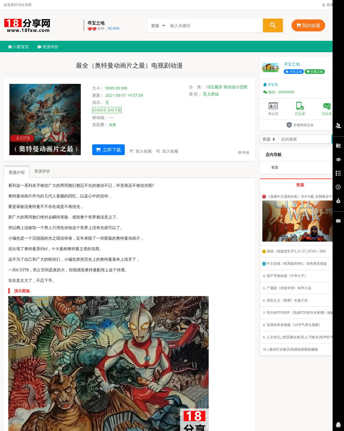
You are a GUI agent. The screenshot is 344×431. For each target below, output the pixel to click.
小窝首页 (18, 46)
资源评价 (48, 46)
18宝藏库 (214, 87)
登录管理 (331, 4)
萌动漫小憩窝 (236, 87)
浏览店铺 (293, 72)
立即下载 (108, 150)
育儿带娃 (211, 94)
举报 (243, 152)
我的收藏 (308, 25)
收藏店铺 (315, 72)
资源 (274, 167)
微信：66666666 (278, 92)
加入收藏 (140, 151)
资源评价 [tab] (42, 171)
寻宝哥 (270, 84)
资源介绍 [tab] (17, 172)
